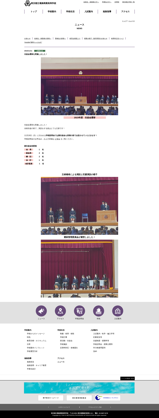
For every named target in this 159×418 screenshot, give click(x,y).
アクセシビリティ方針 (95, 407)
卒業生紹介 (31, 369)
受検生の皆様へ (60, 38)
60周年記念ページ (117, 38)
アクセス (125, 11)
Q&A (95, 351)
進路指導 (107, 11)
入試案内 (88, 11)
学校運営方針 (32, 351)
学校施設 (63, 344)
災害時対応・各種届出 (69, 348)
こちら (57, 139)
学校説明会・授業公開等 (103, 344)
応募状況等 (97, 337)
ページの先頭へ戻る (127, 378)
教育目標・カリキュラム (36, 341)
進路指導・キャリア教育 (36, 365)
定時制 (117, 2)
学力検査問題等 (99, 348)
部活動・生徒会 (66, 341)
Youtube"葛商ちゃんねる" (33, 42)
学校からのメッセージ (36, 334)
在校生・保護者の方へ (91, 2)
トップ (33, 11)
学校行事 (63, 337)
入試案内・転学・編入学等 (103, 334)
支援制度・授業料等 (101, 341)
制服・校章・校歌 (67, 334)
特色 (28, 337)
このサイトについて (64, 407)
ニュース (132, 21)
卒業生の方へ (106, 2)
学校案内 (52, 11)
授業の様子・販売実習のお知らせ (95, 38)
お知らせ (27, 38)
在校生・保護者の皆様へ (42, 38)
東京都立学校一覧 (128, 2)
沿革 (28, 344)
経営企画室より (75, 38)
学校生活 (70, 11)
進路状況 (30, 362)
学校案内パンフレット (36, 348)
